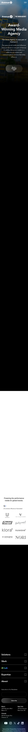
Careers (24, 713)
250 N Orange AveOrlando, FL (6, 699)
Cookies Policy (17, 713)
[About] (14, 662)
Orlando (3, 696)
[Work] (14, 643)
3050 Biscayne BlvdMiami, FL (6, 692)
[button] (14, 68)
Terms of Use (6, 711)
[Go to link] (6, 2)
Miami (3, 689)
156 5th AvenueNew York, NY (22, 692)
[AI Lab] (14, 650)
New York (20, 689)
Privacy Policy (13, 711)
